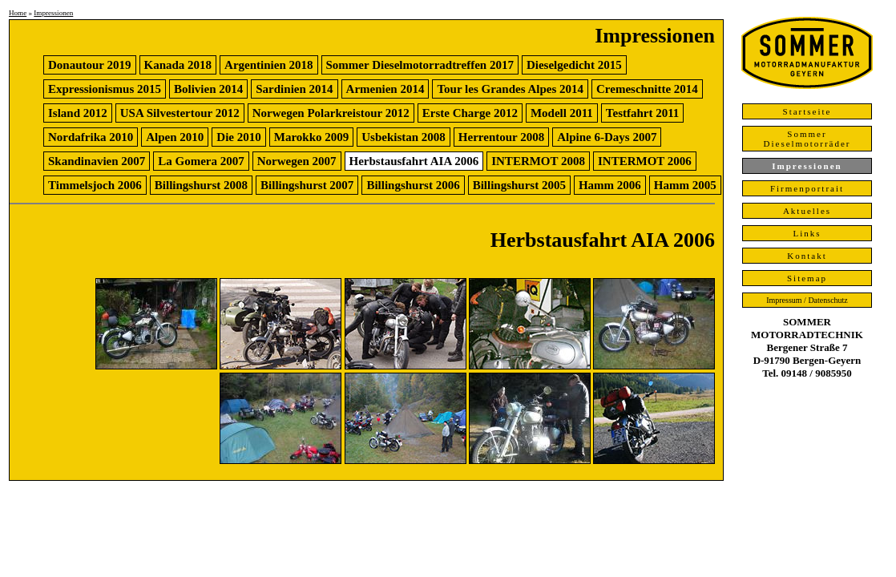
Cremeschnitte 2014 (647, 89)
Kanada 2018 (178, 65)
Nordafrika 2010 (90, 137)
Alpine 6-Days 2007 (606, 137)
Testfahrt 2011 (643, 113)
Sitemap (807, 278)
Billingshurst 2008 (201, 185)
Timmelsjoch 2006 (95, 185)
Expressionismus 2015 (104, 89)
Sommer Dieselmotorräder (807, 138)
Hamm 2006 (610, 185)
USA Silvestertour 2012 (180, 113)
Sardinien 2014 (294, 89)
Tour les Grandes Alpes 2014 (510, 89)
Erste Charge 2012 (470, 113)
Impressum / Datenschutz (807, 300)
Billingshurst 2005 (519, 185)
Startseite (807, 111)
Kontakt (806, 255)
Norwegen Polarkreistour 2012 (331, 113)
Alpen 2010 (175, 137)
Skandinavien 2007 (96, 161)
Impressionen (53, 13)
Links (807, 233)
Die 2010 (238, 137)
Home (17, 13)
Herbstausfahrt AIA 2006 (414, 161)
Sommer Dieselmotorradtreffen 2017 (420, 65)
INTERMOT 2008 (538, 161)
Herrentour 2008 (501, 137)
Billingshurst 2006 (412, 185)
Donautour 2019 (89, 65)
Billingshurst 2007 (306, 185)
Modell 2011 (562, 113)
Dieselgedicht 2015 (574, 65)
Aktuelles (807, 211)
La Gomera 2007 (201, 161)
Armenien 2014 (385, 89)
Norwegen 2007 (297, 161)
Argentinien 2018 (268, 65)
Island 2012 (77, 113)
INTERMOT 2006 (645, 161)
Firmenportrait (807, 188)
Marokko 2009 (311, 137)
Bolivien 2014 (208, 89)
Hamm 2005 (685, 185)
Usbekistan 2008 (403, 137)
